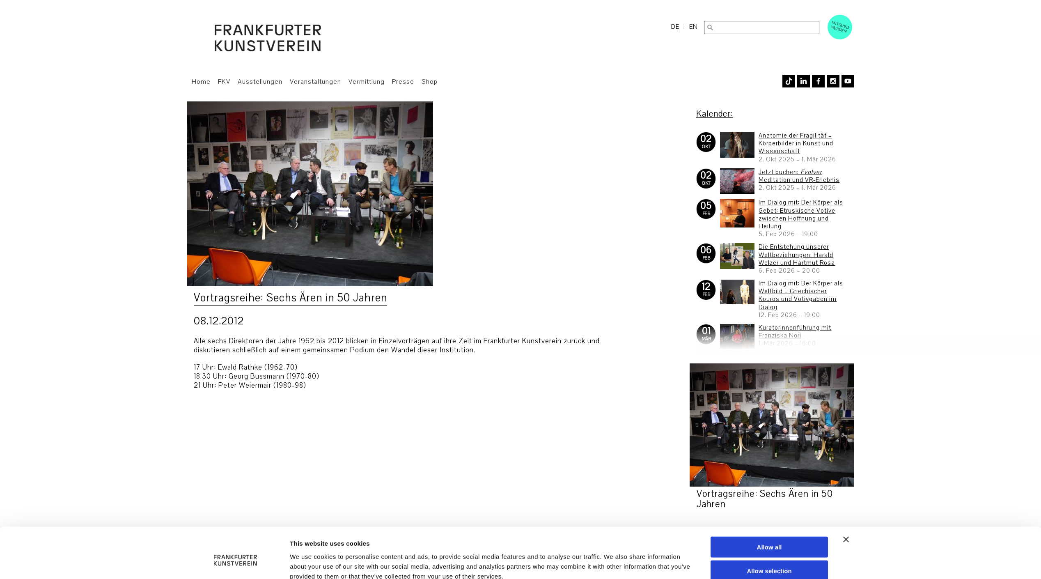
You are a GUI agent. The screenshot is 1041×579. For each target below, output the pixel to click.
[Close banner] (846, 499)
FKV (224, 81)
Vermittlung (367, 81)
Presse (403, 81)
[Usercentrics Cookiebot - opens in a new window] (235, 563)
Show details (613, 562)
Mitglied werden (840, 26)
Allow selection (769, 531)
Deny (769, 555)
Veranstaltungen (315, 81)
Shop (430, 81)
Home (201, 81)
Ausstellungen (260, 81)
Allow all (769, 506)
